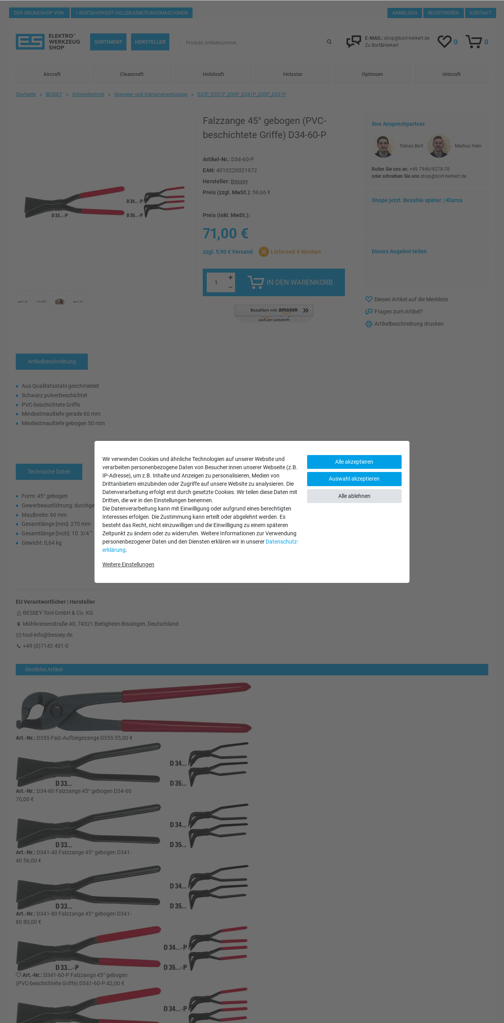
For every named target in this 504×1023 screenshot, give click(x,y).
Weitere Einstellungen (128, 564)
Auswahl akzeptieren (354, 479)
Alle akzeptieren (354, 462)
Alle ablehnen (354, 496)
